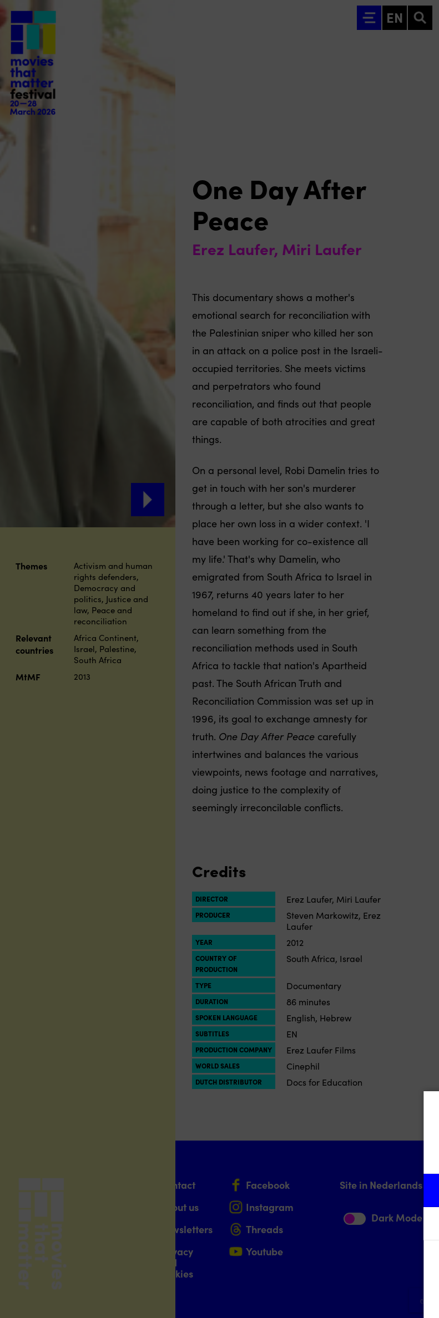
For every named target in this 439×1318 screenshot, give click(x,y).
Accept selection (345, 1297)
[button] (333, 1190)
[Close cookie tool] (422, 1111)
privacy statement (300, 1154)
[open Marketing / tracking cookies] (421, 1225)
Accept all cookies (344, 1265)
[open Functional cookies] (421, 1191)
